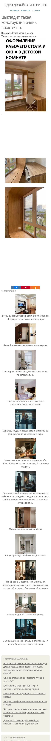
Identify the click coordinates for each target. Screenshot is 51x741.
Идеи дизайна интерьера (25, 5)
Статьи (36, 10)
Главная (14, 10)
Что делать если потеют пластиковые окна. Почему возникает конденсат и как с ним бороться (25, 712)
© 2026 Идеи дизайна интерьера (14, 737)
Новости (25, 10)
